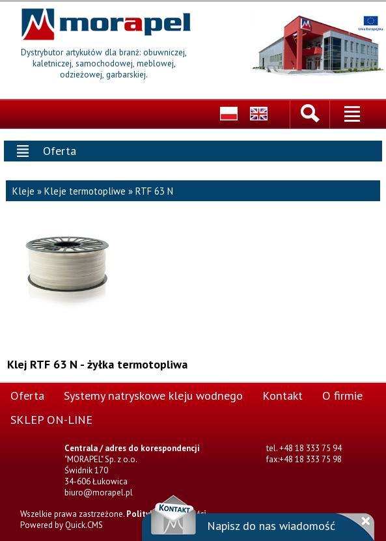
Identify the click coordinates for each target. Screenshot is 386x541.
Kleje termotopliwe (85, 190)
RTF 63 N (154, 190)
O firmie (342, 394)
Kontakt (282, 394)
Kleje (23, 190)
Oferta (27, 394)
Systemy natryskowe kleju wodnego (153, 394)
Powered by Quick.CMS (61, 523)
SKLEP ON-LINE (51, 418)
